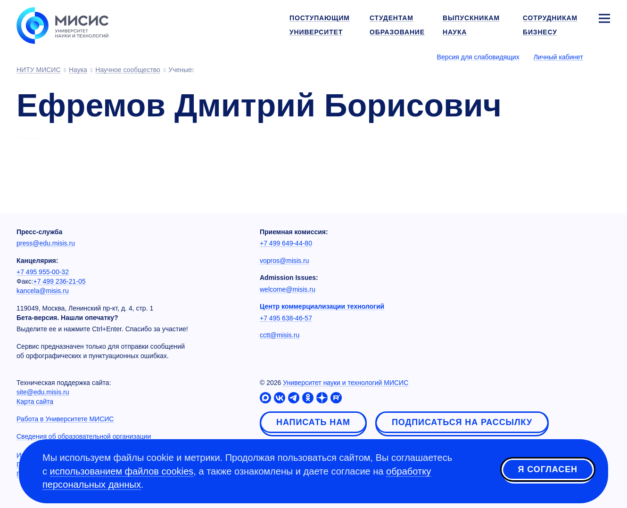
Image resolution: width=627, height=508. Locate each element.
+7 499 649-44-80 (286, 243)
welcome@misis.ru (287, 289)
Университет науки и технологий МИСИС (345, 382)
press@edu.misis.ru (45, 243)
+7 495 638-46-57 (286, 318)
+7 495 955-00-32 (42, 272)
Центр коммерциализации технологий (322, 306)
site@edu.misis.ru (42, 392)
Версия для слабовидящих (478, 57)
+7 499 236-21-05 (59, 281)
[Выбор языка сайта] (603, 56)
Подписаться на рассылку (462, 422)
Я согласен (548, 470)
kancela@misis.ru (42, 291)
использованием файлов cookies (122, 471)
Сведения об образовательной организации (83, 436)
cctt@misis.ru (279, 335)
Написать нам (313, 422)
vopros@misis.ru (284, 260)
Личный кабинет (558, 57)
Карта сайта (34, 401)
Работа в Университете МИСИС (65, 419)
